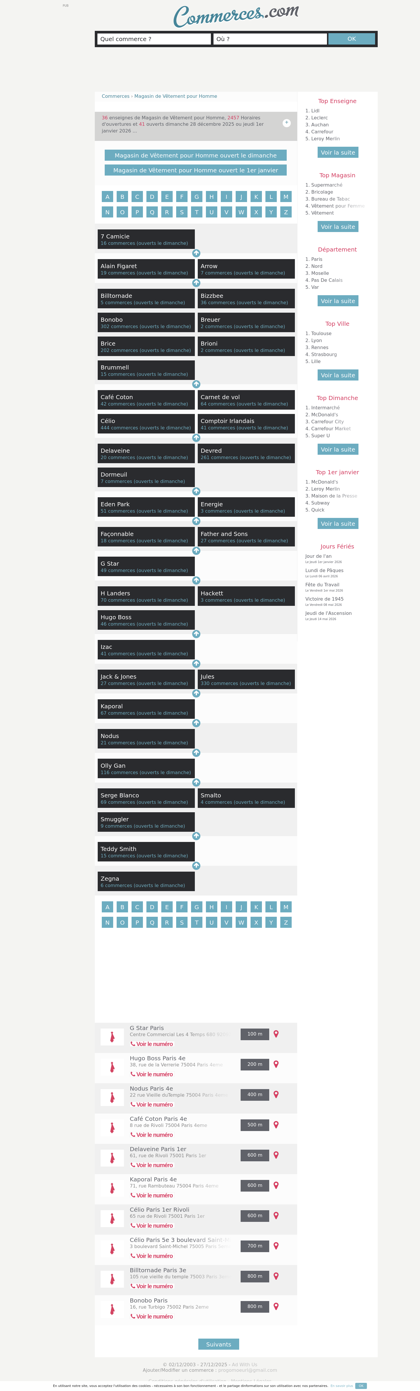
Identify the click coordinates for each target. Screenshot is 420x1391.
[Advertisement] (236, 72)
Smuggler (115, 819)
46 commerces (118, 624)
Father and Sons (224, 533)
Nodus (110, 735)
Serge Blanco (120, 795)
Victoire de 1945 (336, 601)
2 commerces (216, 326)
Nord (316, 266)
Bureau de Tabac (330, 199)
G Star (110, 563)
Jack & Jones (118, 676)
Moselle (320, 273)
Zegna (110, 878)
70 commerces (118, 600)
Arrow (209, 266)
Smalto (211, 795)
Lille (316, 361)
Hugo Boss (116, 617)
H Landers (115, 593)
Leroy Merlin (325, 138)
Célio (108, 420)
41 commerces (218, 428)
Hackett (212, 593)
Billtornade (116, 295)
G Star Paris (147, 1027)
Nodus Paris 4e (151, 1088)
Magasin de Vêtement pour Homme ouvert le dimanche (196, 155)
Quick (317, 510)
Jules (207, 676)
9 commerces (116, 826)
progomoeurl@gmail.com (247, 1370)
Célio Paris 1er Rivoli (159, 1209)
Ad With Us (244, 1364)
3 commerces (216, 511)
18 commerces (118, 541)
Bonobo (112, 319)
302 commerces (119, 326)
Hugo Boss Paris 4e (158, 1058)
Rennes (319, 347)
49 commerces (118, 570)
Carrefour (322, 132)
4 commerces (216, 802)
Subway (320, 503)
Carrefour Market (331, 428)
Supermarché (326, 185)
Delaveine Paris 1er (158, 1149)
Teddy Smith (118, 848)
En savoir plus (341, 1386)
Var (315, 287)
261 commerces (219, 457)
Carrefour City (327, 421)
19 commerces (118, 273)
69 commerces (118, 802)
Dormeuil (114, 474)
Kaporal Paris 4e (153, 1179)
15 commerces (118, 374)
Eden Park (115, 504)
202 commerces (119, 350)
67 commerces (118, 713)
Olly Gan (113, 765)
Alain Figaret (119, 266)
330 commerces (219, 683)
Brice (108, 343)
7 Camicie (115, 236)
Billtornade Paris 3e (158, 1270)
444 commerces (119, 428)
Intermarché (325, 407)
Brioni (209, 343)
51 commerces (118, 511)
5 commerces (116, 302)
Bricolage (322, 192)
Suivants (218, 1344)
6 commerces (116, 885)
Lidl (315, 111)
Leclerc (319, 118)
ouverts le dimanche (162, 243)
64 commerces (218, 404)
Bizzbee (212, 295)
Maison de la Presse (334, 496)
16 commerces (118, 243)
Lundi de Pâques (336, 573)
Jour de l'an (336, 558)
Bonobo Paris (149, 1300)
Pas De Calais (326, 280)
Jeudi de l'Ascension (336, 615)
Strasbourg (324, 354)
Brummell (115, 367)
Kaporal (112, 706)
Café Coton (117, 397)
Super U (320, 435)
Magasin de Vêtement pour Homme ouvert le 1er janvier (195, 170)
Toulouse (321, 333)
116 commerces (119, 772)
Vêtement (322, 213)
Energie (212, 504)
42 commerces (118, 404)
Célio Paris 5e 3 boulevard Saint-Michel (187, 1239)
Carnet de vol (220, 397)
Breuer (210, 319)
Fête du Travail (336, 587)
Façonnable (117, 533)
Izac (106, 646)
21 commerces (118, 743)
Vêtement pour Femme (338, 206)
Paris (316, 259)
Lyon (316, 340)
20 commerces (118, 457)
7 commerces (216, 273)
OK (352, 38)
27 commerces (218, 541)
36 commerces (218, 302)
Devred (211, 450)
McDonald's (324, 414)
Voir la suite (338, 152)
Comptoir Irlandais (227, 420)
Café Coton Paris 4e (158, 1118)
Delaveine (115, 450)
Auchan (320, 125)
